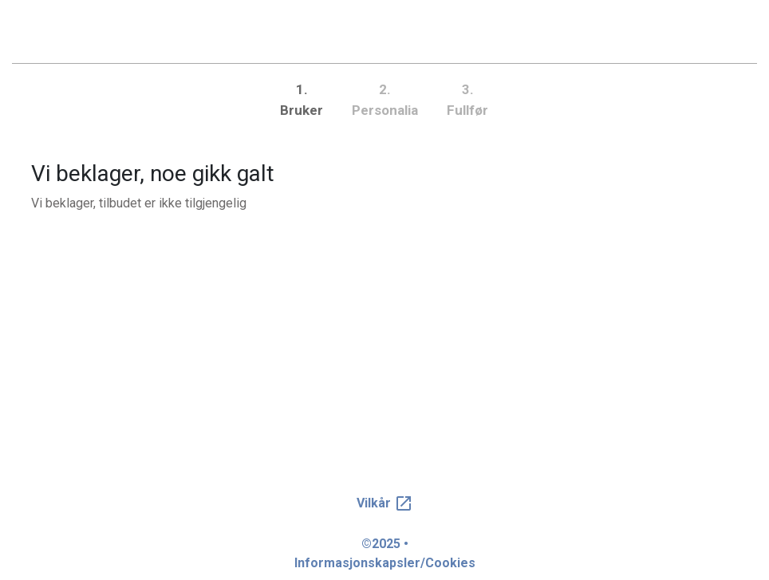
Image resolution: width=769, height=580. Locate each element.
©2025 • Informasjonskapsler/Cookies (384, 553)
